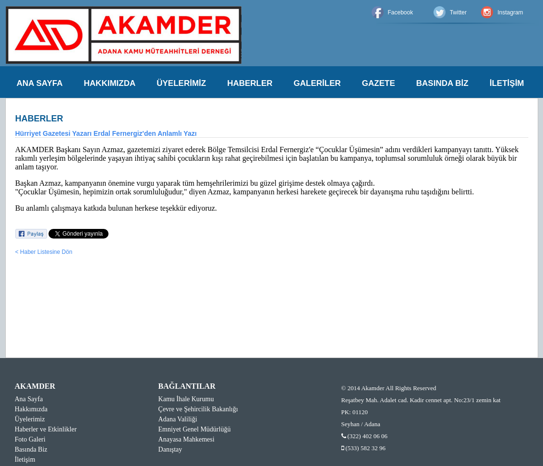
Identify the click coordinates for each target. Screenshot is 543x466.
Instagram (510, 12)
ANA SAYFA (40, 83)
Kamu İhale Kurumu (186, 399)
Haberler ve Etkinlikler (46, 429)
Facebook (400, 12)
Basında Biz (31, 449)
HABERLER (249, 83)
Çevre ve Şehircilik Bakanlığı (198, 409)
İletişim (25, 459)
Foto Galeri (30, 439)
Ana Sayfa (29, 399)
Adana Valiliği (177, 419)
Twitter (458, 12)
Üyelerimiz (30, 419)
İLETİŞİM (507, 83)
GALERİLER (317, 83)
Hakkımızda (31, 409)
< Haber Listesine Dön (43, 252)
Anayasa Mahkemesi (186, 439)
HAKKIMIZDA (110, 83)
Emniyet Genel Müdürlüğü (194, 429)
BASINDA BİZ (442, 83)
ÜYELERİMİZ (181, 83)
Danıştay (170, 449)
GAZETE (378, 83)
